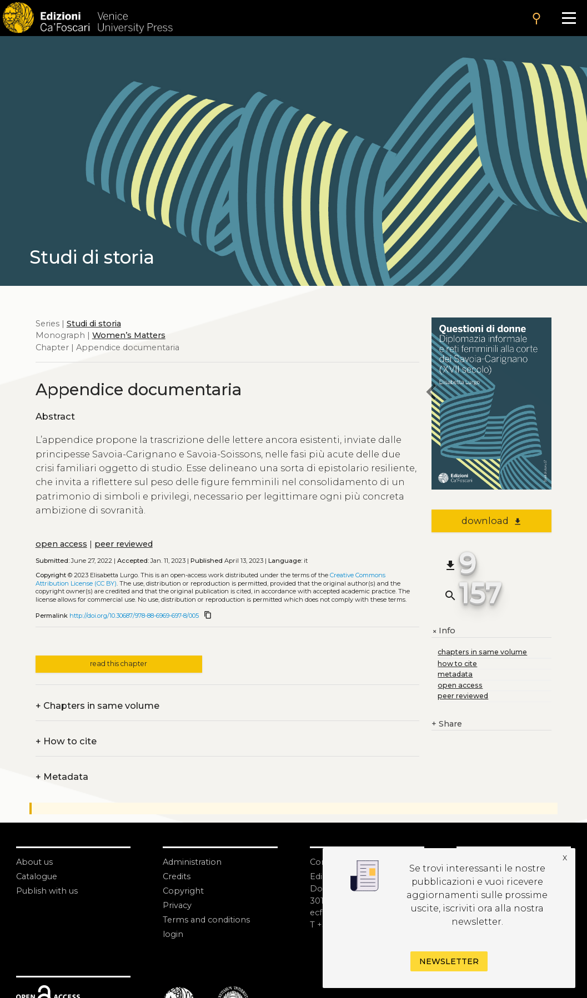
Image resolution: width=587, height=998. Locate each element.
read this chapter (118, 663)
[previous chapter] (431, 393)
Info (443, 631)
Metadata (62, 777)
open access (61, 544)
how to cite (457, 663)
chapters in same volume (482, 652)
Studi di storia (94, 324)
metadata (455, 674)
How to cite (66, 742)
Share (447, 724)
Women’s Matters (128, 335)
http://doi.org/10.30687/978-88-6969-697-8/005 (134, 615)
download (491, 520)
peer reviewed (123, 544)
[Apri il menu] (568, 18)
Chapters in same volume (97, 706)
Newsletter (449, 961)
